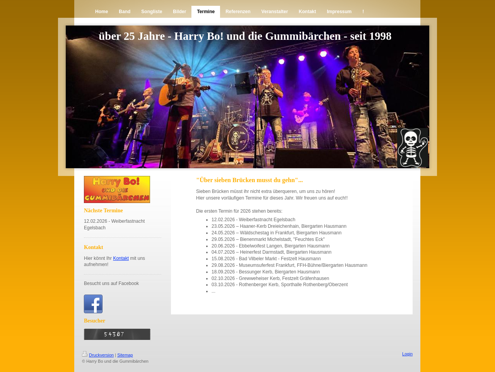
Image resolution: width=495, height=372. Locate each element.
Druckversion (98, 355)
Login (407, 354)
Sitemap (125, 355)
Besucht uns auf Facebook (111, 283)
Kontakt (121, 258)
